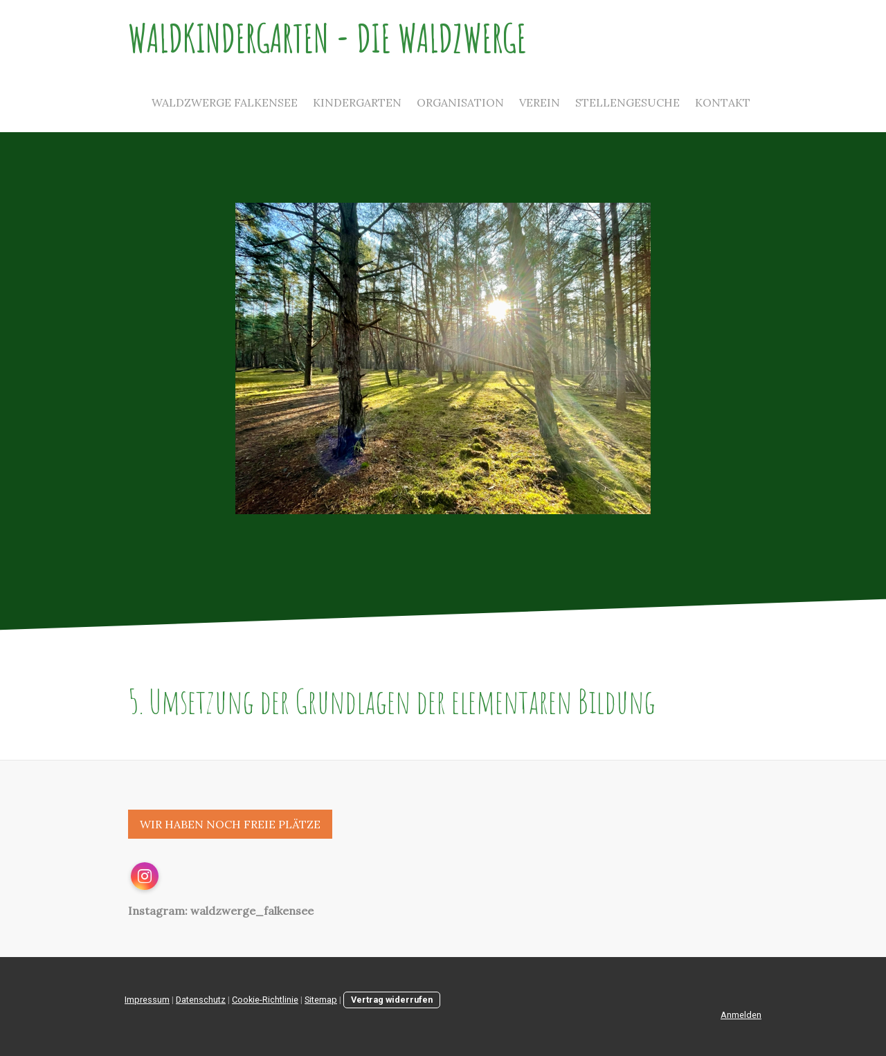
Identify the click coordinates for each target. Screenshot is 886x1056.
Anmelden (741, 1015)
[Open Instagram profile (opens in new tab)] (145, 876)
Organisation (460, 102)
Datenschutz (201, 999)
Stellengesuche (627, 102)
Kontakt (722, 102)
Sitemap (321, 999)
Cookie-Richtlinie (265, 999)
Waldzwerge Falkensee (225, 102)
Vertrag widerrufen (392, 999)
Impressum (147, 999)
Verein (539, 102)
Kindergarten (357, 102)
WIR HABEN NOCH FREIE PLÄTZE (230, 824)
